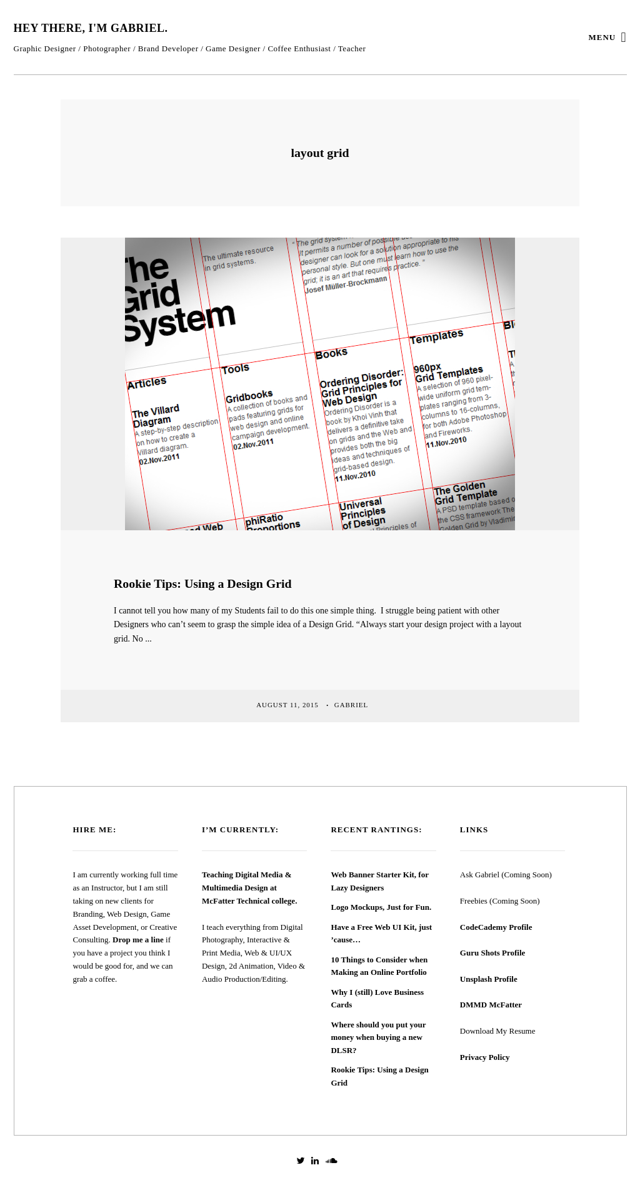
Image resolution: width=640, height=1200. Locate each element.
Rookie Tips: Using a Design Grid (203, 583)
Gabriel (352, 704)
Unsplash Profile (489, 979)
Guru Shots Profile (493, 952)
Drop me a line (138, 939)
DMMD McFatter (491, 1004)
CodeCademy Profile (496, 927)
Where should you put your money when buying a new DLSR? (378, 1038)
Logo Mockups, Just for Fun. (381, 907)
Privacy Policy (485, 1057)
